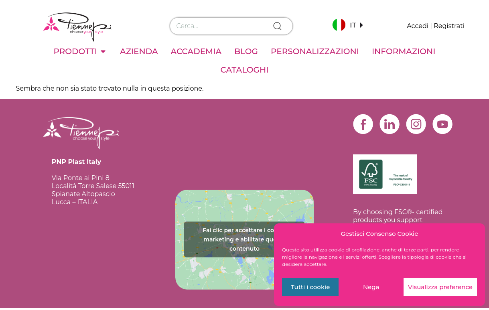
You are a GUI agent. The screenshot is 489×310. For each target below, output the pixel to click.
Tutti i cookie (310, 287)
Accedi (417, 26)
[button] (347, 24)
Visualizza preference (440, 287)
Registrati (449, 26)
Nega (371, 287)
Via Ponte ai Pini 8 (81, 178)
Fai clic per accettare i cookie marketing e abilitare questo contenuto (244, 241)
